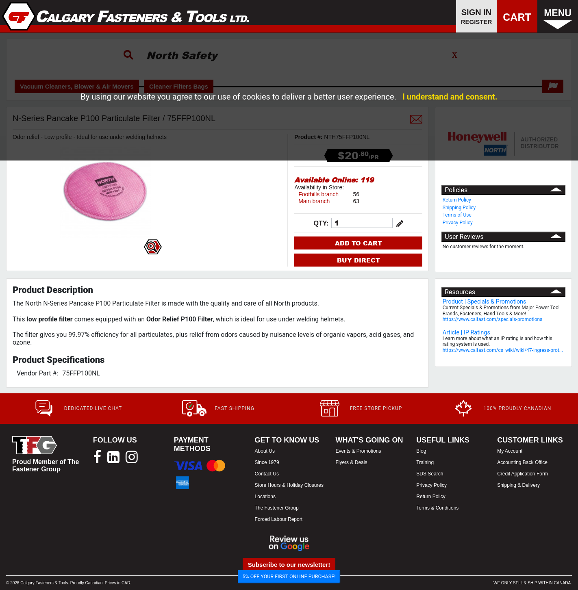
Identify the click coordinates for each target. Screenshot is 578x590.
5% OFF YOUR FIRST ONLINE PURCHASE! (289, 576)
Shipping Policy (459, 207)
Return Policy (457, 200)
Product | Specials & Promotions (484, 301)
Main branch (314, 201)
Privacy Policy (458, 223)
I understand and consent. (450, 97)
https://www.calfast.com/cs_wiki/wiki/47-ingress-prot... (503, 350)
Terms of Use (457, 215)
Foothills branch (318, 194)
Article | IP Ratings (466, 332)
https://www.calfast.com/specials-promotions (493, 319)
